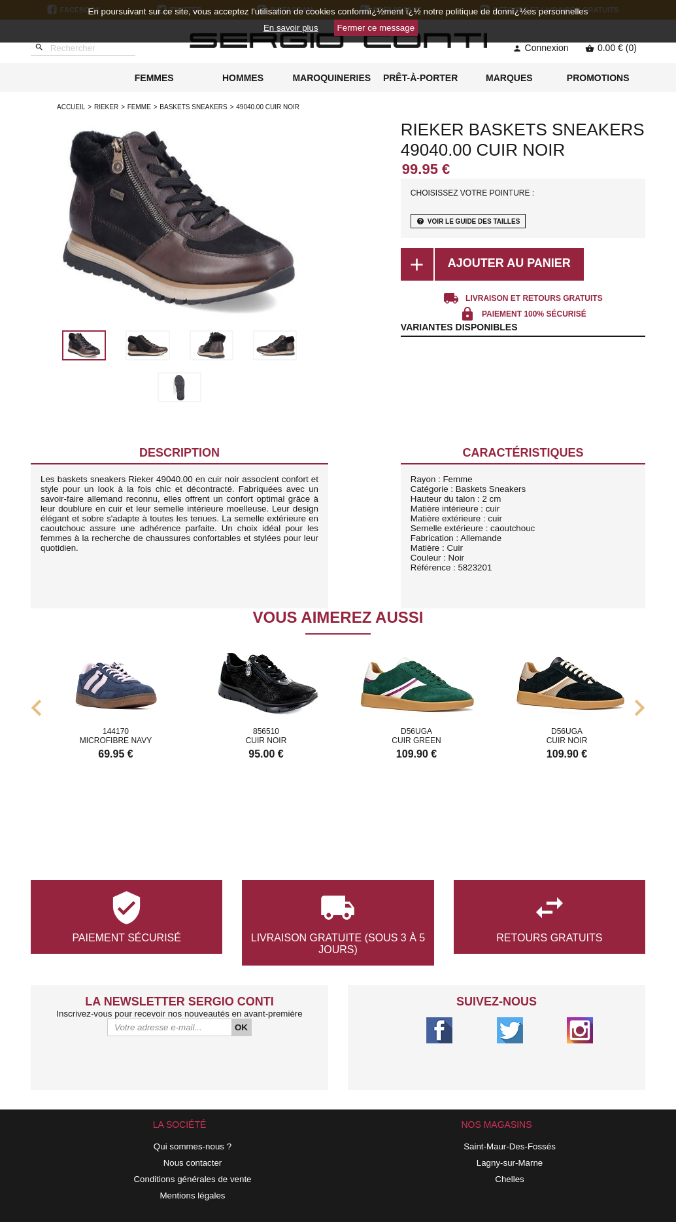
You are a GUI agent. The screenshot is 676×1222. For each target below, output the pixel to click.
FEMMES (154, 78)
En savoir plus (290, 28)
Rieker (106, 107)
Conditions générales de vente (192, 1179)
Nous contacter (192, 1163)
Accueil (71, 107)
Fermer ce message (376, 28)
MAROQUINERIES (331, 78)
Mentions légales (192, 1195)
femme (139, 107)
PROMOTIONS (598, 78)
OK (241, 1027)
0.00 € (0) (611, 48)
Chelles (509, 1179)
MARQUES (509, 78)
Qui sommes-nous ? (192, 1146)
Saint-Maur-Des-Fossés (510, 1146)
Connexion (541, 48)
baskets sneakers (193, 107)
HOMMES (242, 78)
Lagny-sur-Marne (510, 1163)
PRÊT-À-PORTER (420, 78)
